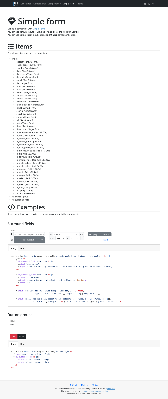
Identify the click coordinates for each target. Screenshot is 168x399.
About (84, 385)
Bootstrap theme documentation (94, 391)
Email (12, 324)
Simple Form (39, 28)
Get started (26, 3)
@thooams (110, 388)
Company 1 (94, 234)
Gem (95, 385)
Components (39, 3)
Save (13, 336)
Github (73, 385)
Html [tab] (22, 248)
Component (53, 3)
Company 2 (105, 234)
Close (21, 336)
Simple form (68, 3)
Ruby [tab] (13, 248)
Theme (79, 3)
